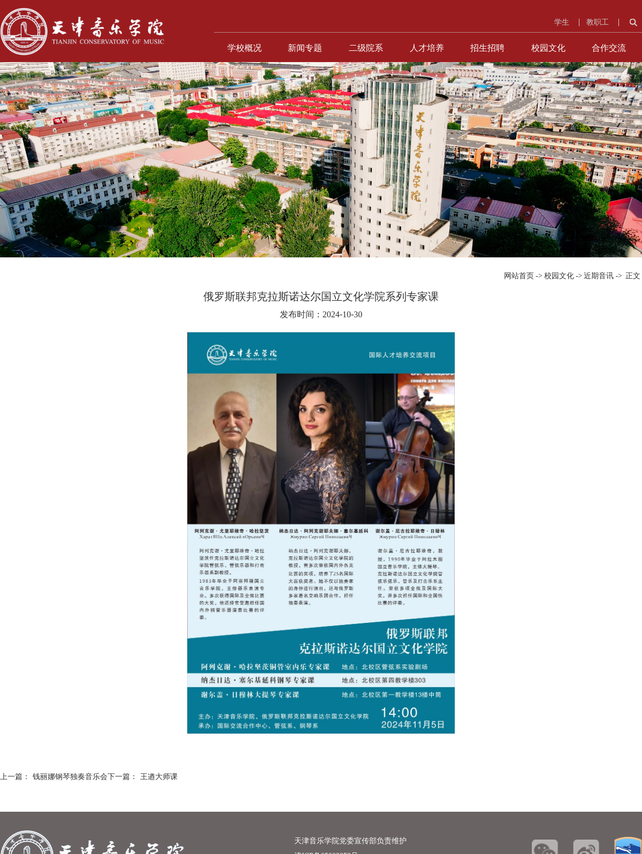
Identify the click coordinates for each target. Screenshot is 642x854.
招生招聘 (487, 47)
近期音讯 (599, 276)
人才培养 (427, 47)
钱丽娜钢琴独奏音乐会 (70, 777)
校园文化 (548, 47)
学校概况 (244, 47)
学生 (561, 22)
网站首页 (519, 276)
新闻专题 (305, 47)
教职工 (597, 22)
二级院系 (366, 47)
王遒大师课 (159, 777)
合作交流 (609, 47)
